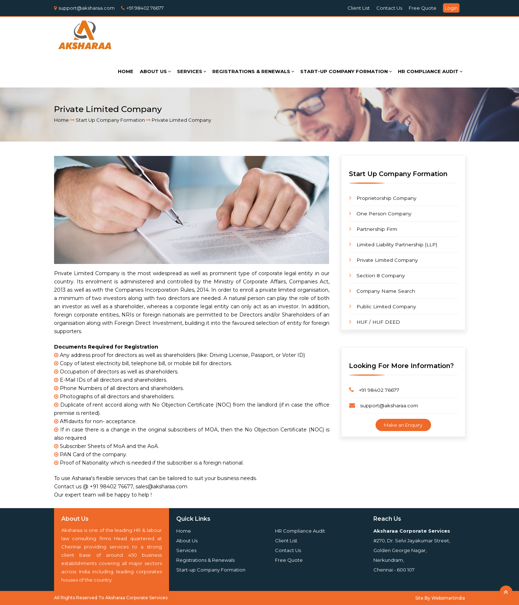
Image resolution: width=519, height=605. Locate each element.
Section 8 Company (377, 275)
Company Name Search (382, 291)
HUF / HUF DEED (374, 322)
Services (186, 550)
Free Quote (422, 8)
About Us (187, 540)
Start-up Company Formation (210, 570)
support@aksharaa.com (86, 8)
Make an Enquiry (403, 425)
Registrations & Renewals (205, 560)
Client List (358, 8)
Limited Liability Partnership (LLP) (393, 244)
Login (451, 8)
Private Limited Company (383, 260)
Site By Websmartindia (440, 598)
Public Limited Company (382, 306)
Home (61, 120)
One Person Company (380, 213)
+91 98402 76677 (145, 8)
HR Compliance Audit (300, 531)
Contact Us (389, 8)
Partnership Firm (373, 229)
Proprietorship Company (382, 198)
